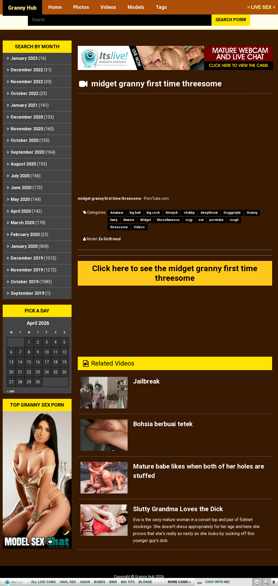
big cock (153, 213)
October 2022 (24, 93)
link (273, 502)
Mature (128, 220)
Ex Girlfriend (110, 239)
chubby (189, 213)
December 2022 (27, 69)
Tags (161, 7)
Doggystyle (232, 213)
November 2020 (27, 128)
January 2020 (24, 246)
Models (136, 7)
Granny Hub (22, 8)
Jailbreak (146, 381)
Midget (145, 220)
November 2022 (27, 81)
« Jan (10, 391)
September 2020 (27, 152)
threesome (119, 227)
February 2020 (25, 234)
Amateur (117, 213)
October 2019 (24, 281)
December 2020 (27, 117)
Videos (108, 7)
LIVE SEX (261, 7)
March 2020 (22, 222)
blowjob (172, 213)
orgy (189, 220)
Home (55, 7)
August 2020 (23, 164)
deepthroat (209, 213)
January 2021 (24, 105)
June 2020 (21, 187)
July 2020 (20, 175)
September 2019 (27, 293)
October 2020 (24, 140)
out (200, 220)
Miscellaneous (168, 220)
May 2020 (20, 199)
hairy (113, 220)
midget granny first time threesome (109, 198)
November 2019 (27, 269)
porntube (216, 220)
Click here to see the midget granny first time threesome (174, 273)
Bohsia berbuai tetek (163, 424)
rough (234, 220)
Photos (81, 7)
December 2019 (27, 258)
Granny (252, 213)
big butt (135, 213)
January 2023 (24, 58)
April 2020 (21, 211)
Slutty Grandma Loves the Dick (178, 509)
